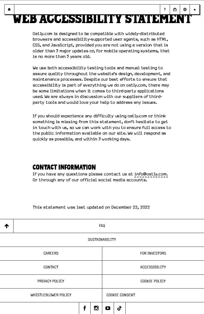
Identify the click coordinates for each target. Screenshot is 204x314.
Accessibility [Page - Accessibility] (153, 267)
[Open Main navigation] (194, 9)
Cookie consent (121, 295)
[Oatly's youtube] (108, 308)
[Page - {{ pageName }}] (9, 9)
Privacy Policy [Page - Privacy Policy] (50, 281)
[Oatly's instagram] (96, 308)
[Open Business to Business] (175, 9)
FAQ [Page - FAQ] (102, 226)
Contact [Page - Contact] (51, 267)
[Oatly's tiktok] (120, 308)
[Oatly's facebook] (85, 308)
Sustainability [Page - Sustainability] (102, 240)
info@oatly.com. (151, 174)
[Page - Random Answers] (165, 9)
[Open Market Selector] (185, 9)
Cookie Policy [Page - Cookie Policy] (153, 281)
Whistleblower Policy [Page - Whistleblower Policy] (51, 295)
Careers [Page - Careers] (51, 253)
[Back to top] (7, 226)
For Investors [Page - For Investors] (153, 253)
